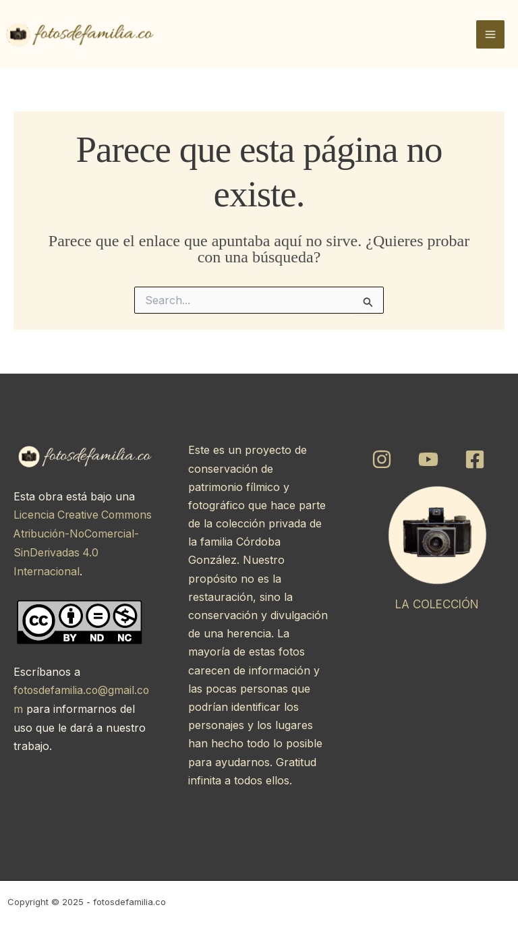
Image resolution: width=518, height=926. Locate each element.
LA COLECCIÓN (437, 604)
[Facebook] (475, 459)
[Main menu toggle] (490, 34)
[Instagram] (382, 459)
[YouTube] (428, 459)
